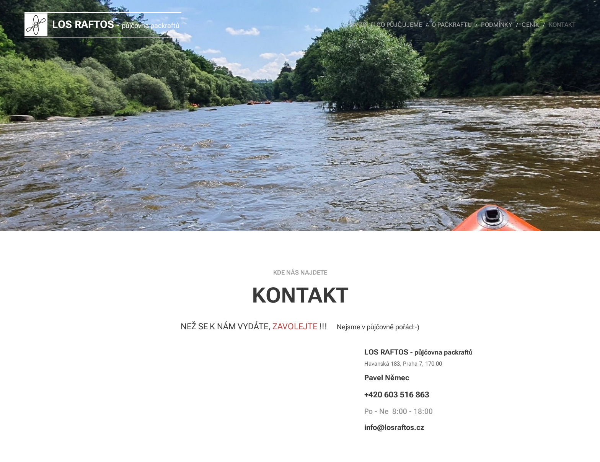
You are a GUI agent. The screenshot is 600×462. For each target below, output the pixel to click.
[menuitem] (371, 24)
